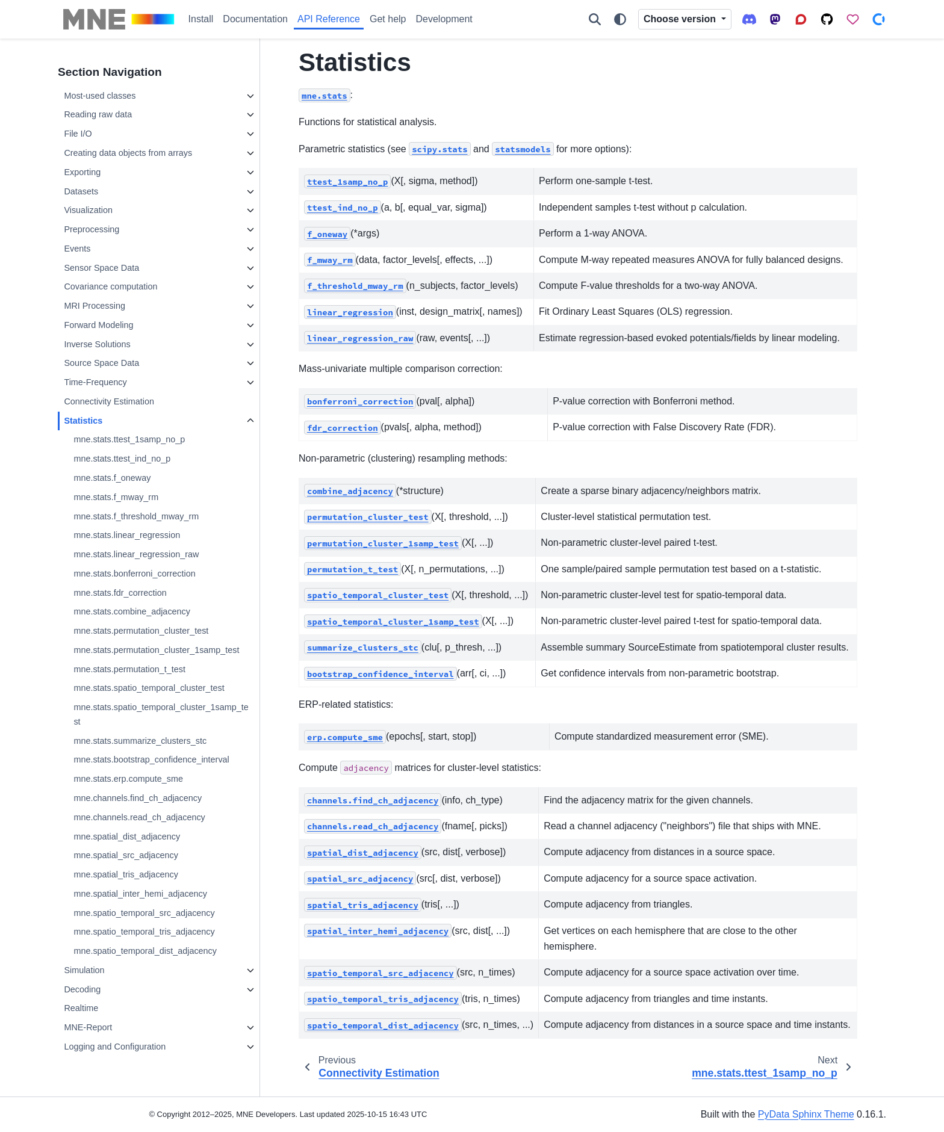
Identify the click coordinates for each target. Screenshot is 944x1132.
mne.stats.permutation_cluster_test (140, 631)
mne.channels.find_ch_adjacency (137, 798)
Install (201, 19)
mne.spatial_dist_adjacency (126, 836)
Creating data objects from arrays (128, 153)
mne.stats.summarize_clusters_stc (139, 741)
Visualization (88, 210)
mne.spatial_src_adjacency (125, 855)
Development (444, 19)
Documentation (255, 19)
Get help (388, 19)
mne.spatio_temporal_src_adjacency (143, 913)
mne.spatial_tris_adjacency (125, 874)
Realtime (81, 1008)
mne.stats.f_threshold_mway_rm (136, 516)
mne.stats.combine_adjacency (131, 611)
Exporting (82, 172)
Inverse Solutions (97, 344)
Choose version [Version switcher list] (681, 19)
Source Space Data (101, 363)
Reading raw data (98, 114)
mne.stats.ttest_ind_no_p (121, 458)
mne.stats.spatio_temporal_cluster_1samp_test (160, 714)
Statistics (83, 420)
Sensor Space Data (101, 268)
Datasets (81, 191)
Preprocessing (91, 229)
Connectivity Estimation (109, 401)
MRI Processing (94, 306)
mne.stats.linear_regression (126, 535)
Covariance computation (110, 286)
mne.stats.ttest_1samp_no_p (129, 439)
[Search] (595, 19)
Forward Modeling (98, 325)
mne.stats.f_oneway (112, 478)
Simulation (84, 970)
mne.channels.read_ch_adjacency (139, 817)
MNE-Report (88, 1027)
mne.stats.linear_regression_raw (136, 554)
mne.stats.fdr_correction (119, 593)
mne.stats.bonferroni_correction (134, 573)
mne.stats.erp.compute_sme (128, 779)
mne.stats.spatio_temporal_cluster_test (148, 688)
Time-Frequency (95, 382)
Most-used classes (99, 96)
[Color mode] (620, 19)
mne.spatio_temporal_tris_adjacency (143, 931)
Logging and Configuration (115, 1046)
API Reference (328, 19)
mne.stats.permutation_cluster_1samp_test (156, 650)
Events (77, 248)
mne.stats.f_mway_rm (115, 497)
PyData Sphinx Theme (806, 1114)
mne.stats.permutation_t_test (129, 669)
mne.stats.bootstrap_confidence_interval (151, 759)
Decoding (82, 989)
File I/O (78, 133)
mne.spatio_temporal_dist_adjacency (145, 951)
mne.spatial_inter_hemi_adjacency (140, 893)
